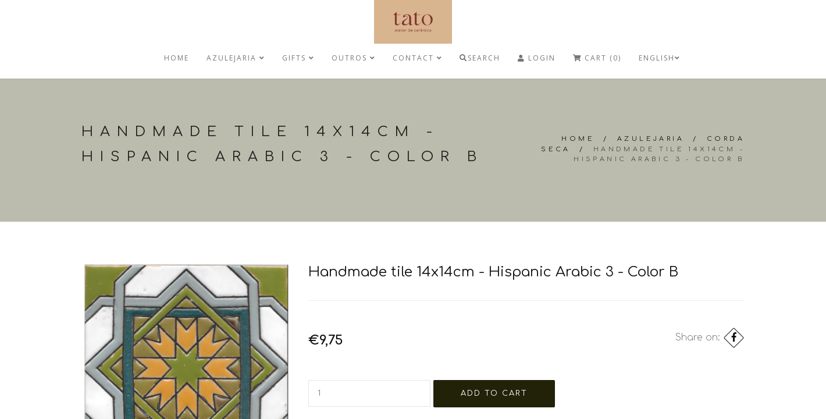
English (659, 58)
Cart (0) (597, 58)
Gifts (298, 58)
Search (480, 58)
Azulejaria (235, 58)
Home (176, 58)
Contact (417, 58)
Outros (353, 58)
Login (537, 58)
